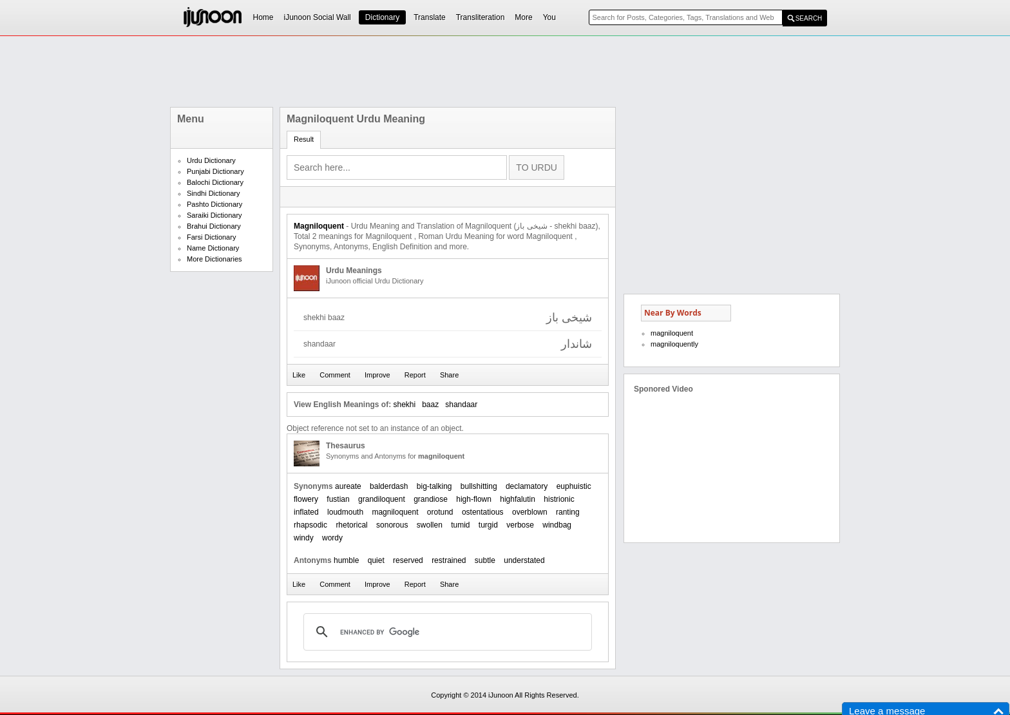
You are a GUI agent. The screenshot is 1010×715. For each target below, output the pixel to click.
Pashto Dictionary (214, 204)
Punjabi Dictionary (215, 171)
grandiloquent (381, 499)
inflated (306, 512)
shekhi (404, 404)
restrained (449, 560)
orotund (440, 512)
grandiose (431, 499)
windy (304, 537)
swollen (430, 524)
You (549, 17)
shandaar (461, 404)
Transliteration (480, 17)
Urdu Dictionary (211, 160)
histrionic (559, 499)
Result (304, 139)
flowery (306, 499)
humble (346, 560)
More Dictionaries (214, 259)
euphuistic (574, 486)
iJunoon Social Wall (317, 17)
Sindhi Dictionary (213, 193)
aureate (348, 486)
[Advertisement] (505, 71)
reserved (408, 560)
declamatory (527, 486)
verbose (520, 524)
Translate (430, 17)
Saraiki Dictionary (214, 215)
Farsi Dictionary (211, 237)
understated (524, 560)
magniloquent (395, 512)
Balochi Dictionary (215, 182)
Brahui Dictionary (214, 226)
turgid (488, 524)
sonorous (392, 524)
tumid (460, 524)
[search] (445, 632)
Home (263, 17)
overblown (530, 512)
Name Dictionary (213, 248)
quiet (376, 560)
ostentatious (483, 512)
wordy (332, 537)
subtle (485, 560)
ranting (568, 512)
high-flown (473, 499)
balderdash (389, 486)
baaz (430, 404)
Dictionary (382, 17)
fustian (338, 499)
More (523, 17)
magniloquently (674, 344)
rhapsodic (310, 524)
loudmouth (345, 512)
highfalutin (517, 499)
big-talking (434, 486)
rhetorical (351, 524)
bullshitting (479, 486)
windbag (556, 524)
